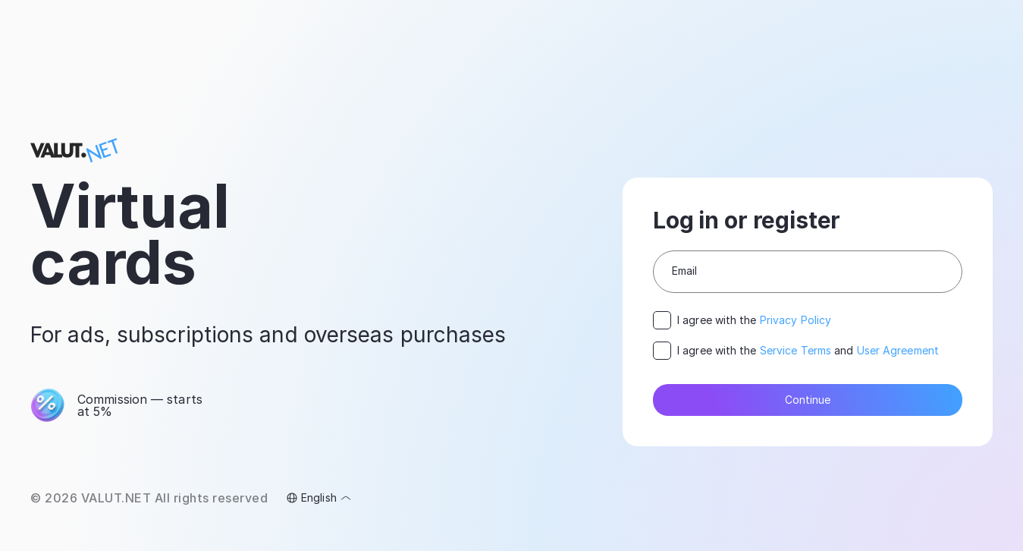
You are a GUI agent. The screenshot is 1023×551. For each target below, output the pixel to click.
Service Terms (795, 350)
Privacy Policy (795, 319)
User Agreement (898, 350)
